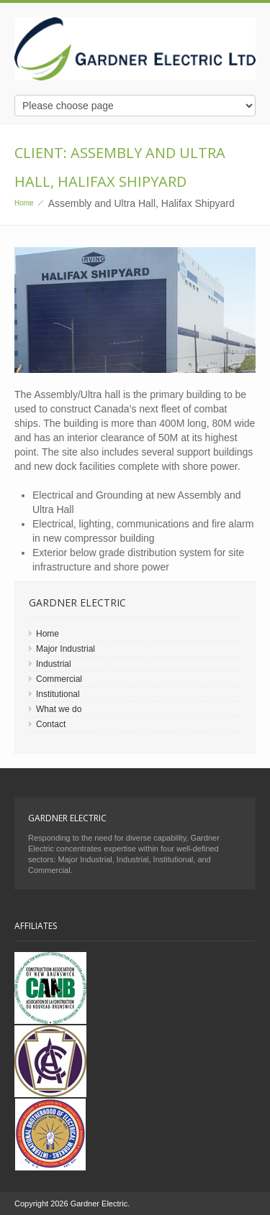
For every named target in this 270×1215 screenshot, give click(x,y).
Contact (51, 724)
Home (24, 203)
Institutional (58, 694)
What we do (58, 709)
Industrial (53, 664)
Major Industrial (65, 649)
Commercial (59, 679)
